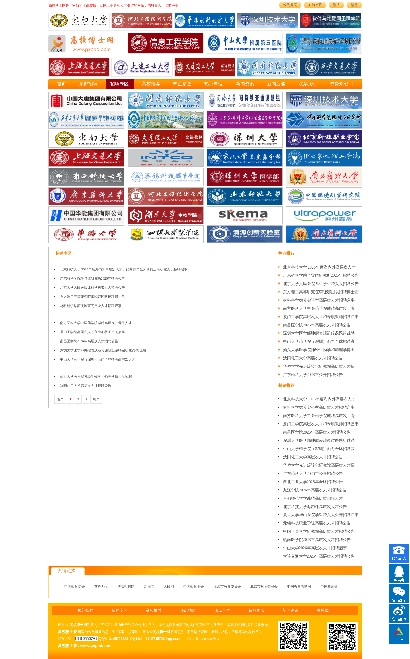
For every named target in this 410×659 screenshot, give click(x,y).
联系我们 (307, 83)
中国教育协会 (74, 587)
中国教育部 (329, 587)
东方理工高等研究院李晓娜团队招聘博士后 (92, 297)
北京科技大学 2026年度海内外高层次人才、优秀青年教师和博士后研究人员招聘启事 (123, 269)
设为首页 (290, 5)
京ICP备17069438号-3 (203, 639)
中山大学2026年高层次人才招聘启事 (315, 548)
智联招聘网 (125, 587)
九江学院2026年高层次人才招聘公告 (315, 490)
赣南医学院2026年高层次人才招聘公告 (317, 540)
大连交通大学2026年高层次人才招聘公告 (319, 556)
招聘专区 (119, 83)
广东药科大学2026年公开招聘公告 (313, 375)
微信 (336, 5)
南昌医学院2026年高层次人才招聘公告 (89, 341)
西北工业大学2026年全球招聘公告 (313, 482)
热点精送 (182, 83)
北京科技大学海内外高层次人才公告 (315, 507)
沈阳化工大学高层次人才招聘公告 (85, 386)
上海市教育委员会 (227, 587)
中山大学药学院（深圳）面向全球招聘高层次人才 (97, 359)
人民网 (169, 587)
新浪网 (149, 587)
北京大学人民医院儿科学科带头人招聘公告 (92, 288)
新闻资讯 (245, 83)
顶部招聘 (88, 83)
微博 (354, 5)
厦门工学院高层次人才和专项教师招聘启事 (92, 332)
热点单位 (213, 83)
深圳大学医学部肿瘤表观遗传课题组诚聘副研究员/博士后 (103, 350)
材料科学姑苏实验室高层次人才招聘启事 (91, 306)
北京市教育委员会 (264, 587)
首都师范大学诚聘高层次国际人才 (313, 498)
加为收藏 (315, 5)
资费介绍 (339, 83)
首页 (61, 83)
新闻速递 (276, 83)
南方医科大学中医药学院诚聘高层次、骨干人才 (96, 323)
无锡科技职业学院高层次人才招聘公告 (317, 523)
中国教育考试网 (299, 587)
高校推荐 (151, 83)
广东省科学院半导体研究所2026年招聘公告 (92, 278)
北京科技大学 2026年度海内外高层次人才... (321, 267)
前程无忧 (101, 587)
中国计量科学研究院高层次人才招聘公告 (319, 531)
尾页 (96, 399)
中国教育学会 (193, 587)
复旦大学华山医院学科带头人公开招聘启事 (321, 515)
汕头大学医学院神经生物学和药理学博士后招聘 (96, 377)
